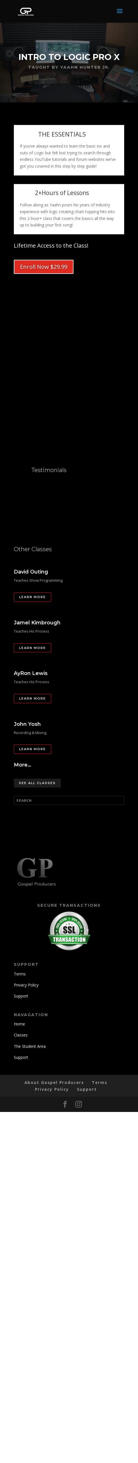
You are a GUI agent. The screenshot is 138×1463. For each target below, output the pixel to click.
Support (21, 996)
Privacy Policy (26, 985)
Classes (21, 1035)
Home (19, 1024)
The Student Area (30, 1046)
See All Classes (37, 783)
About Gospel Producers (54, 1082)
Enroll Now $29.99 (43, 266)
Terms (20, 974)
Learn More (32, 597)
